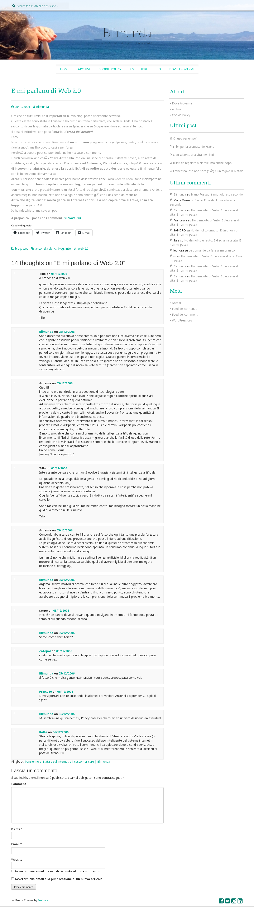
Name (15, 829)
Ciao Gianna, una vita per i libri (193, 155)
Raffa (43, 732)
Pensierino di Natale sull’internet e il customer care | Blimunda (67, 761)
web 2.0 (83, 248)
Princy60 (45, 692)
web (25, 248)
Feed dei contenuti (184, 309)
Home (65, 69)
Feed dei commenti (185, 314)
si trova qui (72, 218)
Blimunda (127, 32)
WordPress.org (182, 320)
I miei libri (138, 69)
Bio (158, 69)
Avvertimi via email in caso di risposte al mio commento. (57, 871)
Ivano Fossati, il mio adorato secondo (217, 194)
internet (71, 248)
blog (18, 248)
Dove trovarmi (181, 69)
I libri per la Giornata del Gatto (193, 147)
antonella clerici (45, 248)
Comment (18, 784)
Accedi (176, 303)
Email (15, 844)
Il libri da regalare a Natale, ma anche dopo (202, 163)
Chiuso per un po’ (184, 138)
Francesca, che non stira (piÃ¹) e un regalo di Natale (208, 171)
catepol (45, 651)
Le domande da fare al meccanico (212, 250)
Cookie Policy (110, 69)
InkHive (43, 900)
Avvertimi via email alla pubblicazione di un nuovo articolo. (59, 879)
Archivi (84, 69)
